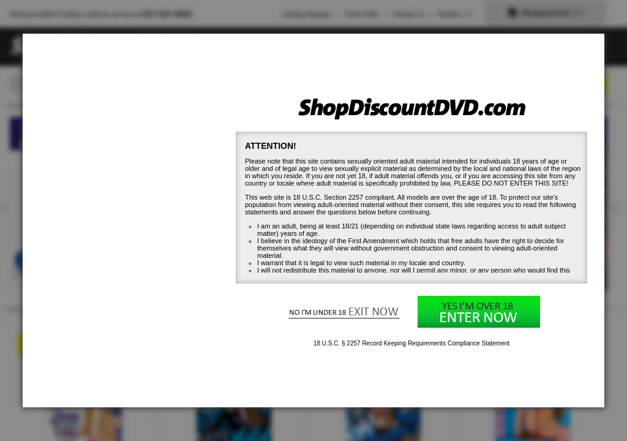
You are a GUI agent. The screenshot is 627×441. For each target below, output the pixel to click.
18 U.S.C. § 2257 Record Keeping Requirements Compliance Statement (411, 343)
